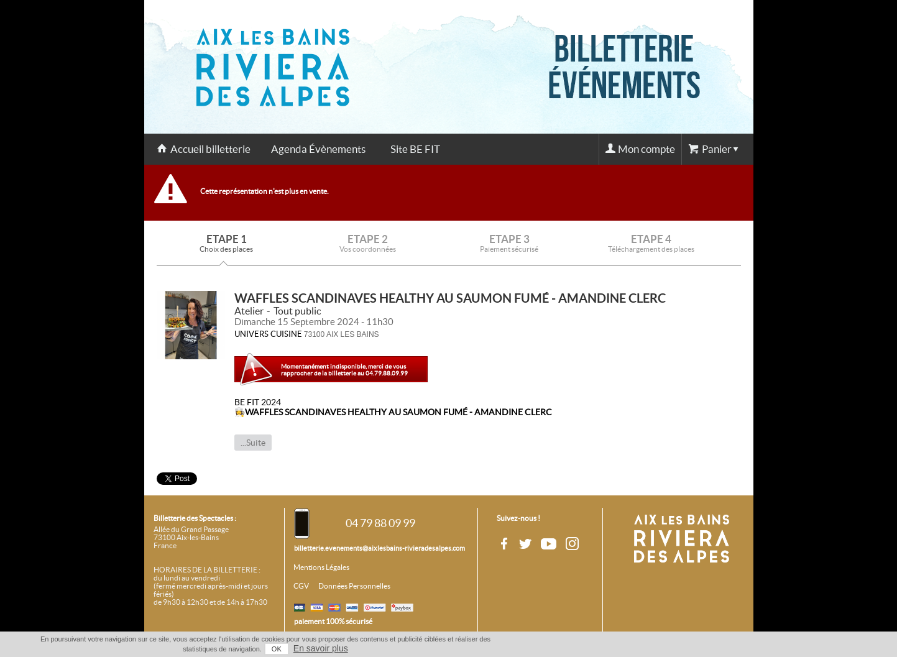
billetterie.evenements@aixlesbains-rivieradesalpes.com (379, 548)
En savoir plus (320, 648)
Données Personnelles (354, 586)
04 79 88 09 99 (380, 523)
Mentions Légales (321, 567)
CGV (301, 586)
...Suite (253, 443)
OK (277, 649)
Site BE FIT (415, 149)
